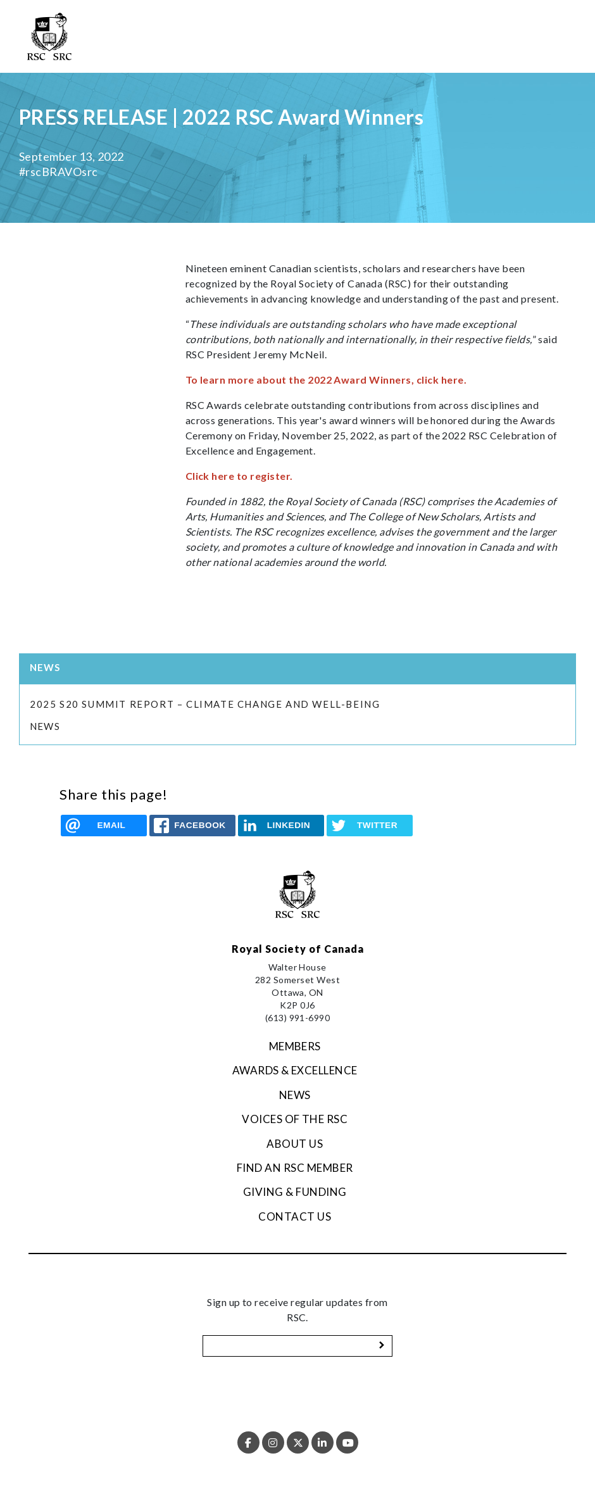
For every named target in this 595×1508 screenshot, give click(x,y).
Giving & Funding (295, 1191)
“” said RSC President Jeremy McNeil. (371, 339)
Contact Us (294, 1216)
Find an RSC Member (295, 1167)
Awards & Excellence (295, 1070)
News (45, 726)
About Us (294, 1143)
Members (295, 1046)
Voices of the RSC (295, 1119)
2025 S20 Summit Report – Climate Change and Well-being (206, 704)
